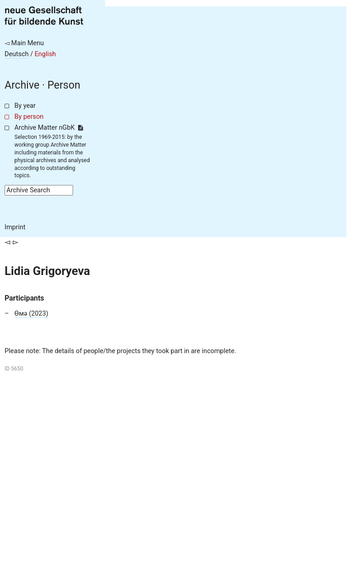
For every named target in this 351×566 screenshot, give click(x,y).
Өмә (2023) (31, 313)
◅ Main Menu (24, 43)
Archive (22, 85)
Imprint (15, 227)
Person (64, 85)
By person (29, 117)
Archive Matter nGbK (49, 128)
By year (25, 106)
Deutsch (17, 54)
